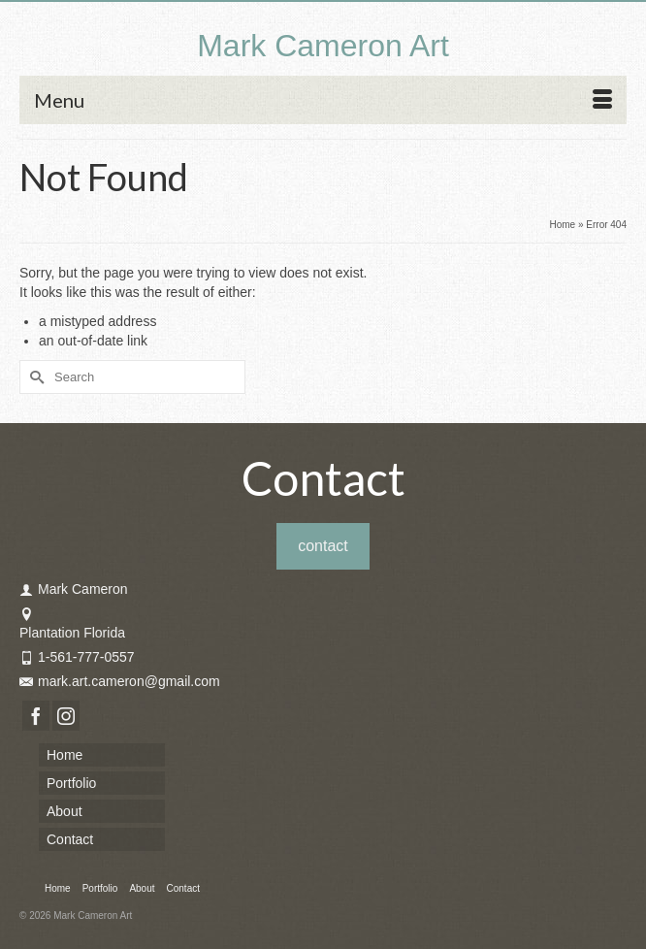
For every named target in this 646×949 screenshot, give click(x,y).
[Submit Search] (33, 377)
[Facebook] (35, 716)
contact (323, 546)
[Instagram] (66, 716)
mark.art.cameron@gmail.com (119, 681)
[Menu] (323, 100)
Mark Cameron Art (323, 45)
